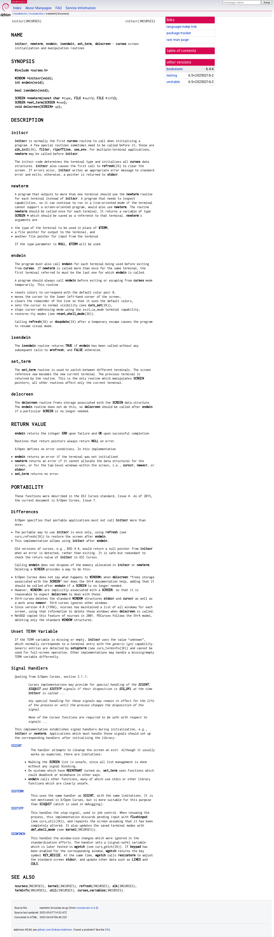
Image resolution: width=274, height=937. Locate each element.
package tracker (179, 33)
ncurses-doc (36, 13)
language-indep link (182, 27)
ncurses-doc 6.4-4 (86, 907)
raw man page (178, 40)
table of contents (181, 51)
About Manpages (38, 8)
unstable (173, 82)
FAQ (58, 8)
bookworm (20, 13)
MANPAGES (19, 1)
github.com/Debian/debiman (54, 929)
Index (17, 8)
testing (172, 75)
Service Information (81, 8)
